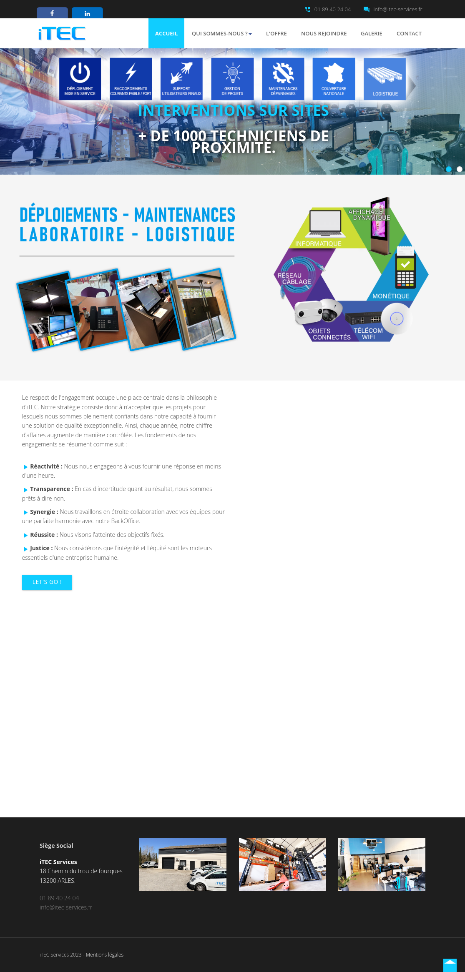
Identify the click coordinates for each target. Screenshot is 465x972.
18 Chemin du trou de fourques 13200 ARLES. (81, 871)
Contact (409, 33)
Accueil (166, 33)
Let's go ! (47, 582)
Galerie (371, 33)
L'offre (276, 33)
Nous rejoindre (324, 33)
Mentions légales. (105, 954)
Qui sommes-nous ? (222, 33)
